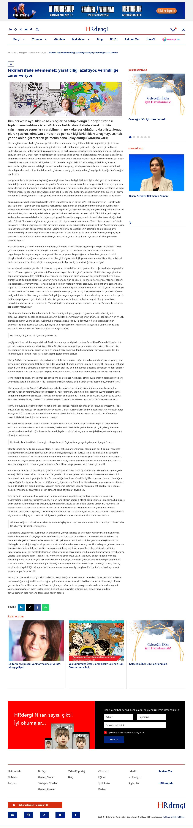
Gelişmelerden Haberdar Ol (30, 805)
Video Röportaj (76, 771)
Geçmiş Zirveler (47, 789)
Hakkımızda (14, 771)
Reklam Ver (132, 39)
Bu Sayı (42, 771)
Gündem (59, 39)
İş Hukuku (104, 783)
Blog (100, 39)
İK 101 (114, 39)
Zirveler (37, 39)
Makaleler (78, 39)
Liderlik (132, 771)
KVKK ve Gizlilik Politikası (174, 817)
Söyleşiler (133, 783)
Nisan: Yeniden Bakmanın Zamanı (148, 196)
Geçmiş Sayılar (46, 777)
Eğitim (102, 777)
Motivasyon (135, 777)
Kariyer (102, 789)
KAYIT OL (114, 740)
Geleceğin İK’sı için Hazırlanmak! (147, 119)
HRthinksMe (165, 783)
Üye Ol (151, 39)
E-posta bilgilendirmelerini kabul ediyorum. (126, 732)
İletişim (12, 783)
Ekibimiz (12, 777)
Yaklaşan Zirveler (47, 783)
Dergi (16, 39)
